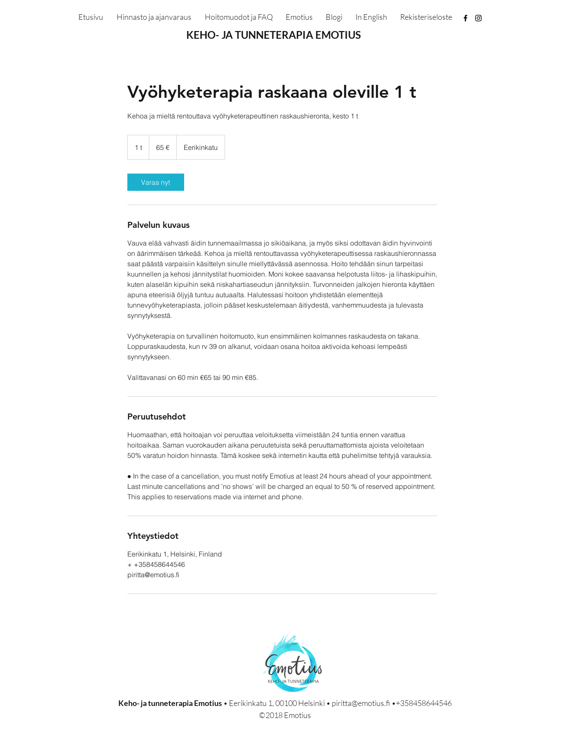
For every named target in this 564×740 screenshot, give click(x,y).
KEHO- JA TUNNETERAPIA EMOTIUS (273, 34)
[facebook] (465, 18)
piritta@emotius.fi (361, 703)
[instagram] (478, 18)
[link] (155, 182)
